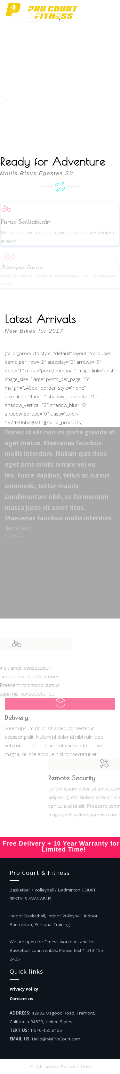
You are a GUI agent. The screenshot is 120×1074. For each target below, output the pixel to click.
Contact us (21, 998)
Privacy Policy (24, 989)
